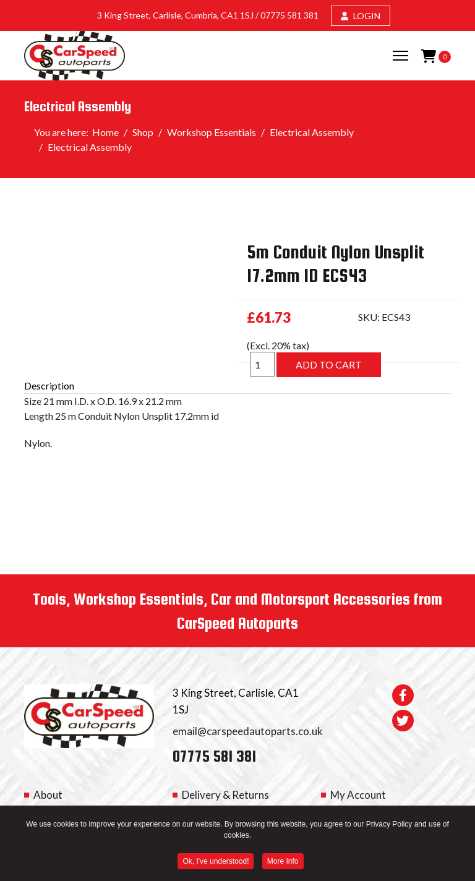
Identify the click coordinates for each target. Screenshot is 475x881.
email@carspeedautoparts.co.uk (248, 731)
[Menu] (400, 55)
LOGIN (360, 16)
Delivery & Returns (225, 794)
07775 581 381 (289, 15)
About (47, 794)
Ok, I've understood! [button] (215, 863)
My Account (358, 794)
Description (49, 385)
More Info (283, 863)
